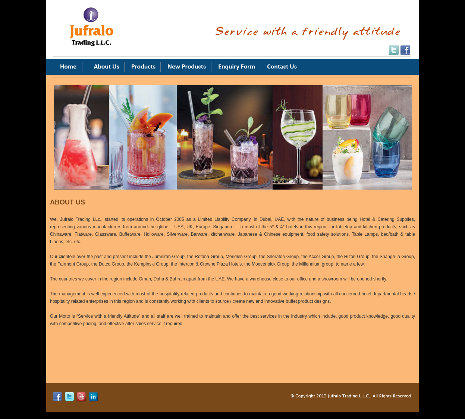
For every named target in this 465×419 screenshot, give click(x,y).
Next (289, 126)
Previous (48, 126)
